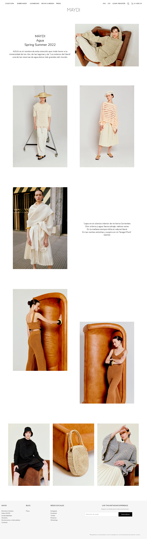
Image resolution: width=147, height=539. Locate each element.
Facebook (54, 513)
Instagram (54, 511)
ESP (109, 4)
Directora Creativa (7, 511)
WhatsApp (54, 520)
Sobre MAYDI (6, 513)
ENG (104, 4)
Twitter (53, 516)
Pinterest (53, 518)
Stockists (4, 518)
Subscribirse (125, 514)
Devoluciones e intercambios (11, 520)
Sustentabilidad (7, 516)
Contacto (4, 522)
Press (28, 511)
